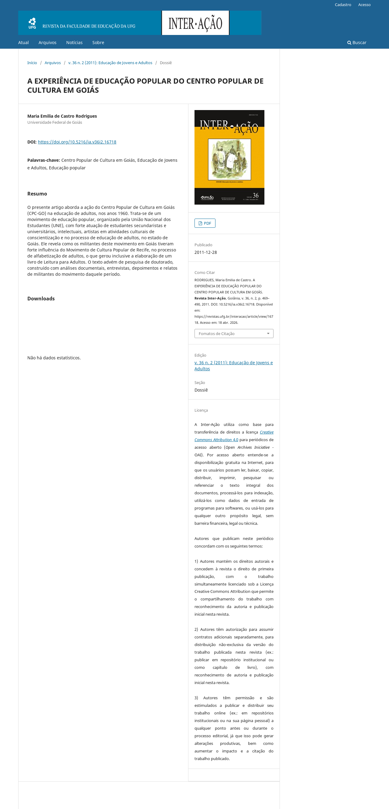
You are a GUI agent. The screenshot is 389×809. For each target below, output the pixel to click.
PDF (207, 223)
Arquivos (48, 42)
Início (32, 62)
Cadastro (343, 4)
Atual (23, 42)
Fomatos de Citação (217, 333)
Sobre (98, 42)
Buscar (357, 42)
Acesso (364, 4)
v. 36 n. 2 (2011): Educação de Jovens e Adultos (110, 62)
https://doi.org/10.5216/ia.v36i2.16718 (77, 142)
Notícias (74, 42)
